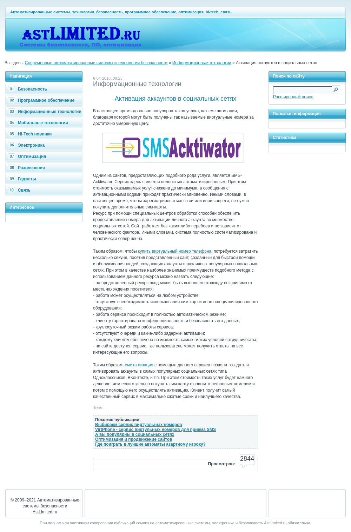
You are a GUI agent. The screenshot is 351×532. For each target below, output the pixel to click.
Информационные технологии (201, 62)
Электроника (27, 145)
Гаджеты (23, 179)
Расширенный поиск (293, 96)
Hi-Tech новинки (31, 134)
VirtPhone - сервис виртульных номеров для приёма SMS (155, 429)
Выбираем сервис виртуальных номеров (138, 424)
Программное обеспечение (42, 100)
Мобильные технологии (39, 122)
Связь (20, 190)
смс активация (139, 365)
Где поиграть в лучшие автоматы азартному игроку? (150, 444)
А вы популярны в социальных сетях (134, 434)
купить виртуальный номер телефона (174, 251)
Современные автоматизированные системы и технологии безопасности (96, 62)
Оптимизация (28, 156)
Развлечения (27, 167)
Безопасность (28, 89)
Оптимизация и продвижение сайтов (133, 439)
